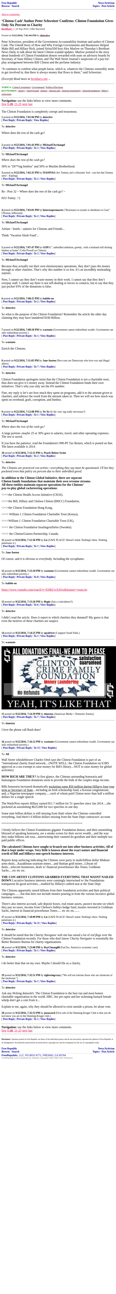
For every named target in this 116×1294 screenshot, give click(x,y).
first (4, 104)
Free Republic (9, 3)
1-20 (10, 104)
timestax (48, 714)
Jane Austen (49, 360)
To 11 (37, 923)
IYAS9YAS (49, 172)
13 (3, 601)
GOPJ (46, 247)
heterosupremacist (53, 210)
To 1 (36, 148)
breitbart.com (39, 78)
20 (3, 1012)
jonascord (49, 1012)
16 (3, 741)
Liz (46, 540)
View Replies (41, 120)
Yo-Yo (46, 411)
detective (47, 117)
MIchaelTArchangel (54, 144)
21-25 (17, 104)
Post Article (108, 6)
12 (3, 570)
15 (3, 714)
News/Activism (106, 3)
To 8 (36, 577)
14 (3, 632)
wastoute (47, 329)
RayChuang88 (52, 947)
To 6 (36, 604)
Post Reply (9, 120)
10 (3, 452)
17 (3, 917)
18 (3, 947)
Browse (6, 6)
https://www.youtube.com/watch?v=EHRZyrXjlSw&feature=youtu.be (44, 589)
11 (3, 540)
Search (15, 6)
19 (3, 975)
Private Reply (24, 120)
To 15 (37, 747)
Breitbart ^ (8, 28)
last (30, 104)
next (24, 104)
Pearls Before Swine (55, 452)
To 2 (36, 178)
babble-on (48, 298)
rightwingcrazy (52, 975)
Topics (96, 6)
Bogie (47, 601)
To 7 (36, 366)
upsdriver (49, 632)
